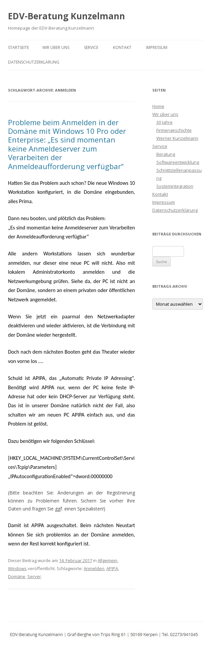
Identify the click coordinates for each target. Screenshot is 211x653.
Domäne (16, 576)
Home (158, 106)
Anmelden (94, 568)
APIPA (112, 568)
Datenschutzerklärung (33, 62)
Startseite (18, 47)
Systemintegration (174, 186)
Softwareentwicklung (177, 162)
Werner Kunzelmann (177, 138)
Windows (17, 568)
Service (91, 47)
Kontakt (122, 47)
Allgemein (107, 560)
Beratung (165, 154)
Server (34, 576)
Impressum (156, 47)
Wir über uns (55, 47)
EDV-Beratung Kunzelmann (66, 16)
